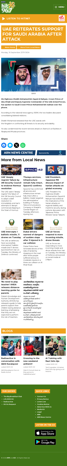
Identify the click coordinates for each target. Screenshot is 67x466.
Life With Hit (9, 399)
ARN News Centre (44, 417)
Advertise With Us (44, 407)
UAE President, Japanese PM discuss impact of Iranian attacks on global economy (56, 177)
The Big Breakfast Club (13, 396)
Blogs (7, 331)
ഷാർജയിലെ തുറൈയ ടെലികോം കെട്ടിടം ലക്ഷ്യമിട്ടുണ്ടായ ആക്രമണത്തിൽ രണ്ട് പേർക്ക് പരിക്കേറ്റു (33, 281)
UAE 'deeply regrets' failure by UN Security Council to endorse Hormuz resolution (11, 177)
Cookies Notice (43, 404)
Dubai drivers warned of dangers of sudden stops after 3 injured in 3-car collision (33, 231)
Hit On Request (10, 404)
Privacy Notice (43, 399)
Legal (39, 412)
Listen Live (41, 402)
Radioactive (8, 402)
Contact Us (41, 396)
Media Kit (41, 409)
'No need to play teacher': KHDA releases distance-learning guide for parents (11, 281)
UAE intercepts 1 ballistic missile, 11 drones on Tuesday (11, 229)
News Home (10, 47)
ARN (38, 414)
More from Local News (30, 47)
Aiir (14, 458)
